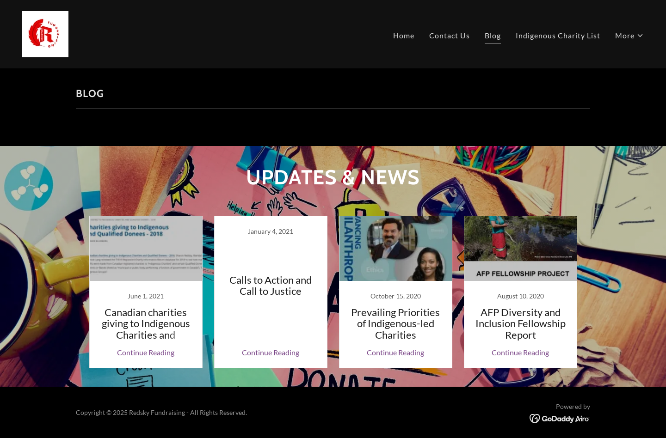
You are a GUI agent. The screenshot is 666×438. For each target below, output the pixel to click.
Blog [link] (493, 35)
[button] (629, 35)
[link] (45, 33)
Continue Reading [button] (145, 352)
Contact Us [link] (449, 35)
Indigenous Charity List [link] (558, 35)
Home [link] (403, 35)
